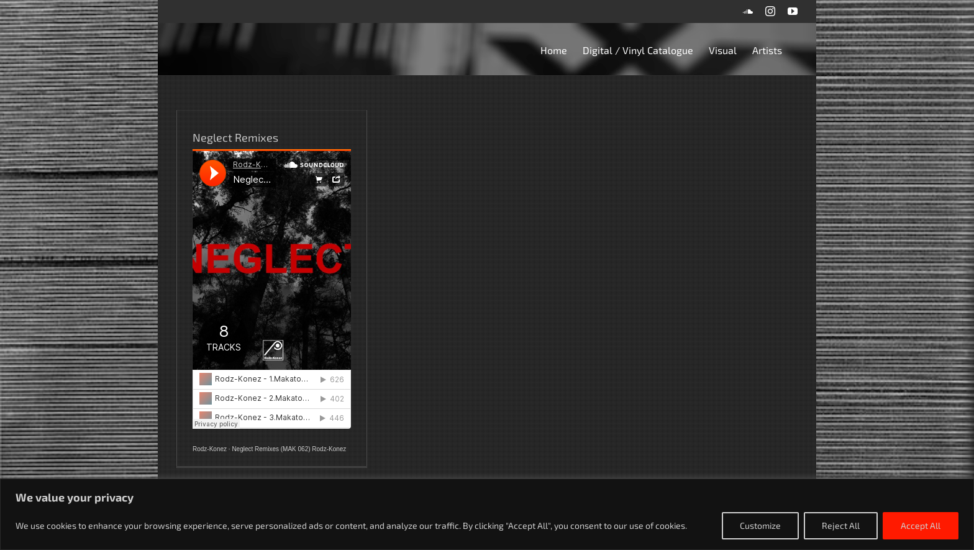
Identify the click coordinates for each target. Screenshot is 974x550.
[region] (487, 514)
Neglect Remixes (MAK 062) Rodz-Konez (289, 449)
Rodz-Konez (210, 449)
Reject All (841, 525)
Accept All (920, 525)
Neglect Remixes (235, 137)
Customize (760, 525)
